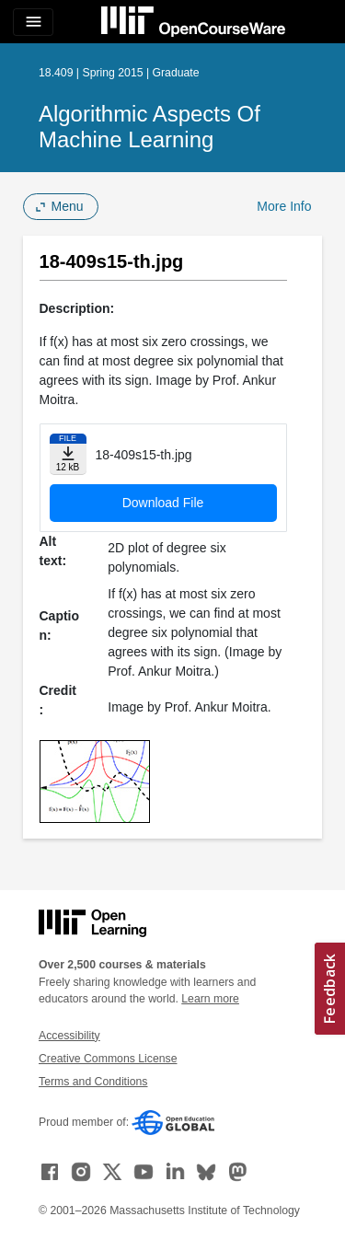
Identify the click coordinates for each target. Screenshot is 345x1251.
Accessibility (69, 1035)
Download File (163, 502)
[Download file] (68, 454)
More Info (284, 206)
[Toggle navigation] (33, 22)
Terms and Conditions (93, 1081)
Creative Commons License (108, 1058)
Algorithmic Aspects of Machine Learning (149, 126)
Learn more (210, 998)
